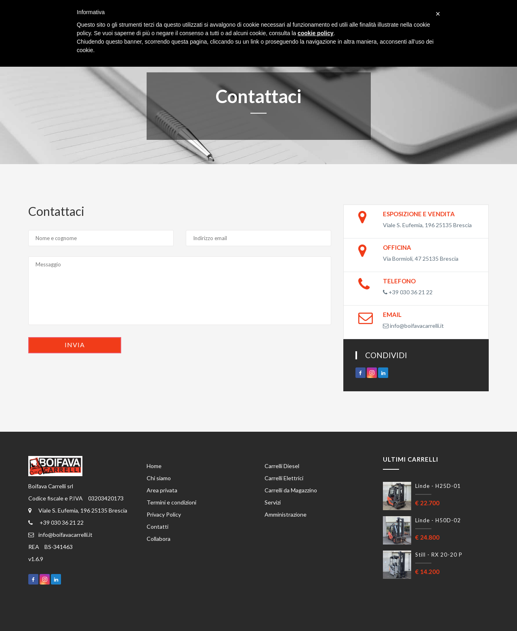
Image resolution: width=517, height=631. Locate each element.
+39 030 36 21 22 (408, 292)
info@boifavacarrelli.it (413, 325)
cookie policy (316, 33)
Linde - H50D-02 (438, 520)
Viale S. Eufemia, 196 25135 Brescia (77, 510)
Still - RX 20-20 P (438, 554)
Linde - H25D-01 (438, 486)
